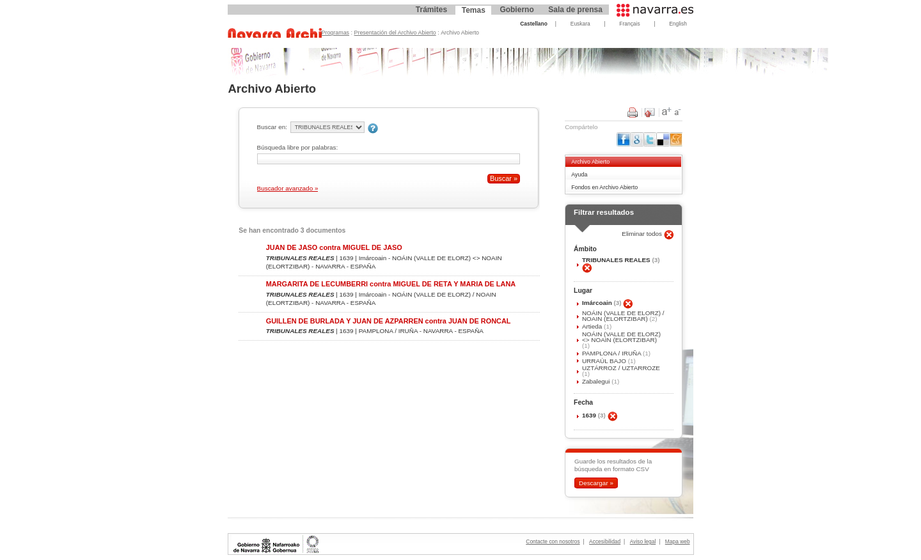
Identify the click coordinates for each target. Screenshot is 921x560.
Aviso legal (643, 541)
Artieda (593, 326)
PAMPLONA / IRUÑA (612, 353)
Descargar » (596, 482)
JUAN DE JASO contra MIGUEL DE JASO (334, 247)
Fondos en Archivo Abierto (604, 187)
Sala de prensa (575, 9)
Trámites (431, 9)
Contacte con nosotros (552, 541)
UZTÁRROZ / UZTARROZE (621, 367)
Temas (473, 10)
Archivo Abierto (590, 162)
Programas (336, 32)
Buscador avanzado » (288, 188)
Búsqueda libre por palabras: (297, 147)
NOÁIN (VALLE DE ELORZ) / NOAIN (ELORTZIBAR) (623, 315)
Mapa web (677, 541)
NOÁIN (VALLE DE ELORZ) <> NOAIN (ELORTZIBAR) (621, 337)
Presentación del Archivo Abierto (395, 32)
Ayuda (579, 174)
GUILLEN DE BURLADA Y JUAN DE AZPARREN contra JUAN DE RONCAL (388, 321)
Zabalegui (596, 381)
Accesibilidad (604, 541)
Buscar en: (272, 126)
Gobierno (516, 9)
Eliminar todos (643, 233)
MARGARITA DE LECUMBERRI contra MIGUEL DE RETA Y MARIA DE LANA (391, 284)
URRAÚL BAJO (605, 360)
